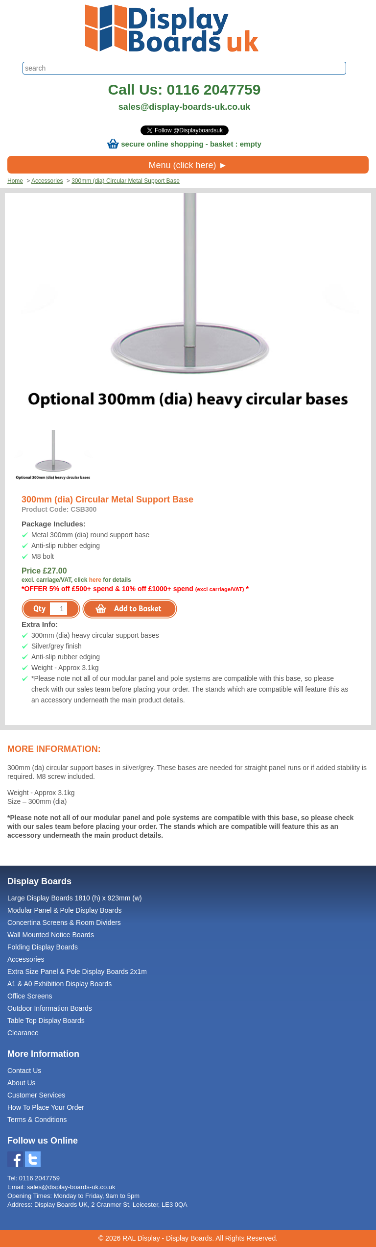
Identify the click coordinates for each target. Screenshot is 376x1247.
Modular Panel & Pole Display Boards (64, 910)
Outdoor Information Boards (49, 1008)
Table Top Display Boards (46, 1020)
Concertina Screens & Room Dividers (64, 922)
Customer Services (36, 1095)
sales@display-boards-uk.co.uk (184, 107)
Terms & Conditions (37, 1119)
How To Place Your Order (45, 1107)
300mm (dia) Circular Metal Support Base (125, 180)
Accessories (47, 180)
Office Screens (29, 996)
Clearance (23, 1033)
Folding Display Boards (42, 947)
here (95, 579)
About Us (21, 1083)
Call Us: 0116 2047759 (184, 89)
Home (15, 180)
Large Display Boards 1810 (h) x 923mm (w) (74, 898)
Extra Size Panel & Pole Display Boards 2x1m (77, 971)
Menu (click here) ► (188, 165)
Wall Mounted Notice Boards (50, 935)
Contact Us (24, 1070)
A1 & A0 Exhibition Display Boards (59, 984)
